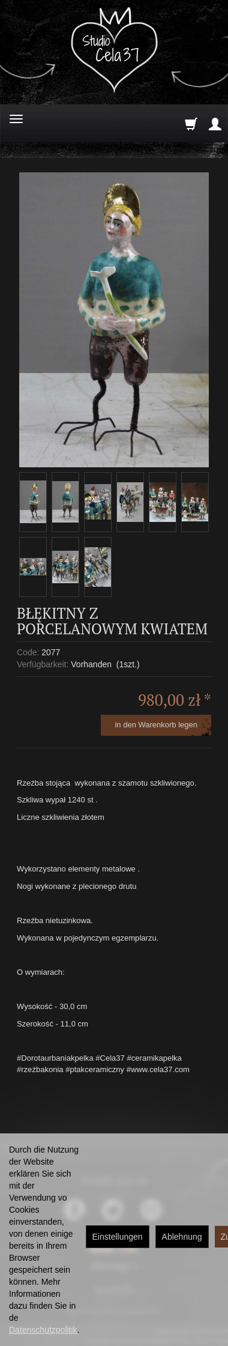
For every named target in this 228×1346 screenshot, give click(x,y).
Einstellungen (117, 1236)
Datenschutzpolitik (43, 1330)
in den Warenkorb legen (156, 724)
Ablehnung (182, 1236)
